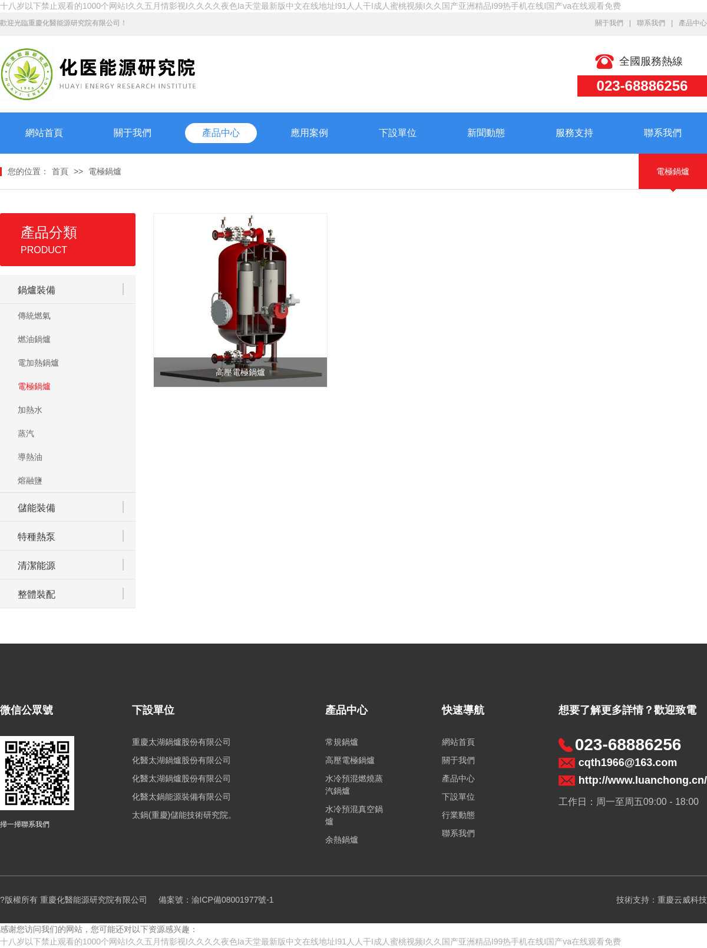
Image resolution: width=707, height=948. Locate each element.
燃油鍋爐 (34, 339)
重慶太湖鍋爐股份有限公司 (181, 742)
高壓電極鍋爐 (350, 760)
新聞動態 (486, 133)
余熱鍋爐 (341, 839)
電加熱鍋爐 (38, 362)
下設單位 (398, 133)
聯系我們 (651, 23)
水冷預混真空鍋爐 (354, 815)
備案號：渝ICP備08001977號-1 (216, 899)
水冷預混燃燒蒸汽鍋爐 (354, 784)
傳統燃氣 (34, 315)
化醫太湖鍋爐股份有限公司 (181, 760)
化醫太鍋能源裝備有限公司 (181, 796)
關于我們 (609, 23)
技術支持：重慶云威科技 (661, 899)
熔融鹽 (30, 480)
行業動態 (458, 815)
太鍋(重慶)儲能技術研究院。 (184, 815)
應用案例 (309, 133)
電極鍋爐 (104, 171)
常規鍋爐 (341, 742)
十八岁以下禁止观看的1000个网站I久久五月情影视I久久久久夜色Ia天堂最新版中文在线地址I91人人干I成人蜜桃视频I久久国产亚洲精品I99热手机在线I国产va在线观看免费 (310, 6)
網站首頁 (44, 133)
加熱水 (30, 410)
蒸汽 (26, 433)
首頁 (60, 171)
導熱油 (30, 457)
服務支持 (574, 133)
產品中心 (693, 23)
